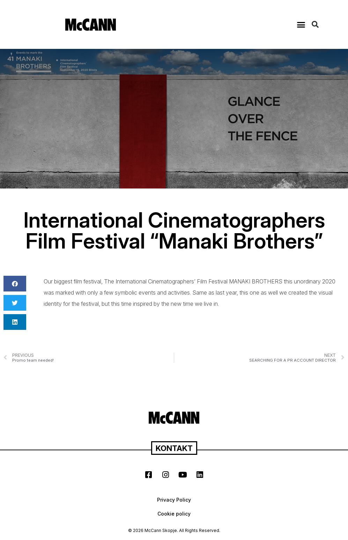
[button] (301, 24)
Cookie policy (174, 514)
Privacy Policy (174, 500)
